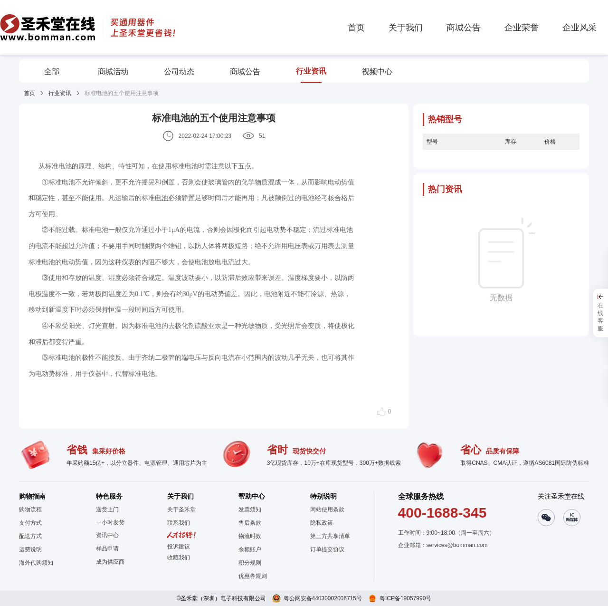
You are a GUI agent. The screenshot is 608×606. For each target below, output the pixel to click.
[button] (181, 557)
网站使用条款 (327, 509)
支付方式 (30, 522)
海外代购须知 (36, 562)
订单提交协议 (327, 549)
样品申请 (107, 548)
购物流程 (30, 509)
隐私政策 (321, 522)
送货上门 (107, 509)
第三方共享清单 (330, 536)
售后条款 (249, 522)
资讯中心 (107, 535)
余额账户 (249, 549)
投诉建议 (178, 546)
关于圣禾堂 (181, 509)
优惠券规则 (252, 576)
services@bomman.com (457, 545)
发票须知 (249, 509)
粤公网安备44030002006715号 (323, 598)
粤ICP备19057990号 (405, 598)
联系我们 (178, 522)
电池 (161, 198)
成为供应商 (110, 561)
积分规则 (249, 562)
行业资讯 (59, 93)
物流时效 (249, 536)
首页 (29, 93)
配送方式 (30, 536)
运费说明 (30, 549)
